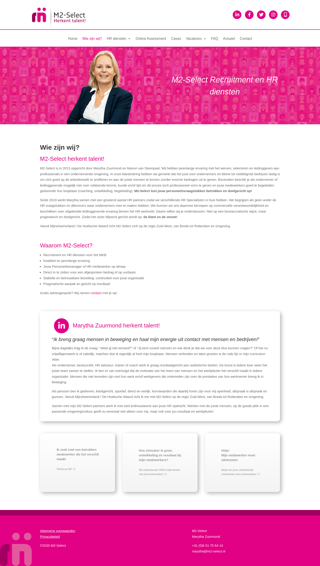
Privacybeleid (50, 536)
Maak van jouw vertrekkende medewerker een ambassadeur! (240, 470)
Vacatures (194, 38)
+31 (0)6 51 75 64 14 (207, 545)
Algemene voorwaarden (57, 531)
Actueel (229, 38)
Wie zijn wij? (92, 38)
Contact (246, 38)
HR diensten (116, 38)
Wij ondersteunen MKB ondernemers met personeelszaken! (160, 470)
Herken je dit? (67, 467)
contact (96, 293)
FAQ (214, 38)
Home (73, 38)
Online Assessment (151, 38)
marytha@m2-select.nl (208, 551)
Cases (176, 38)
